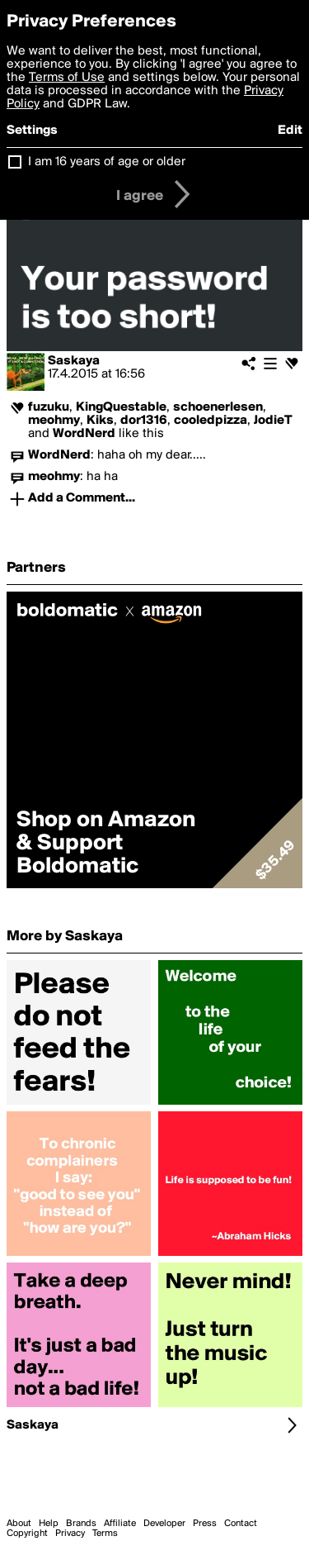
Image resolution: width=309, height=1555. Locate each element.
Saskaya (74, 361)
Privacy (70, 1533)
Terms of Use (67, 77)
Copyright (27, 1533)
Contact (240, 1524)
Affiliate (120, 1524)
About (19, 1524)
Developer (164, 1524)
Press (205, 1524)
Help (49, 1524)
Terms (105, 1533)
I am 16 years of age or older (106, 162)
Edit (290, 130)
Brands (81, 1524)
